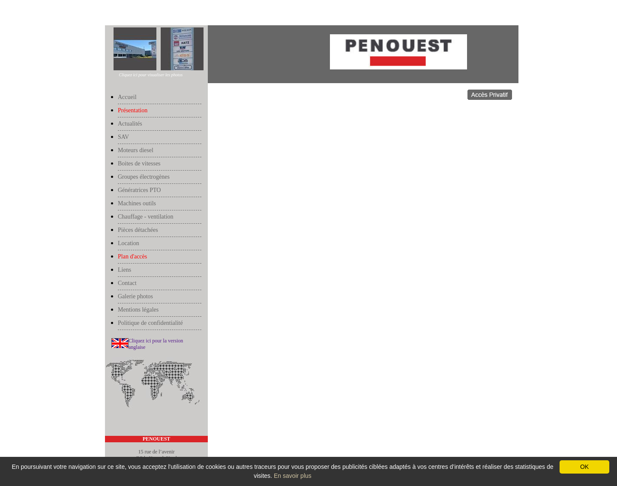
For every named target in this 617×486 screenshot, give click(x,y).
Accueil (113, 13)
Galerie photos (135, 296)
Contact (127, 283)
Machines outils (137, 203)
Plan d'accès (132, 256)
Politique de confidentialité (150, 323)
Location (128, 243)
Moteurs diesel (135, 150)
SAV (123, 137)
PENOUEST (157, 439)
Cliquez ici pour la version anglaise (156, 344)
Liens (124, 270)
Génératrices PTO (139, 190)
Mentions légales (138, 309)
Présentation (135, 13)
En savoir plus (292, 475)
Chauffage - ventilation (146, 216)
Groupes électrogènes (144, 177)
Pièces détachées (138, 230)
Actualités (130, 123)
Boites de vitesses (139, 163)
